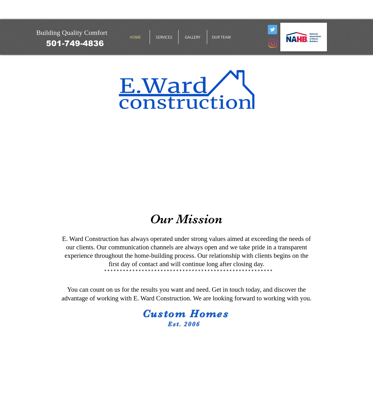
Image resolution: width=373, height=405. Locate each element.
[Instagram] (272, 43)
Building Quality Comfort (72, 32)
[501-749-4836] (75, 43)
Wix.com (125, 391)
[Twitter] (272, 29)
